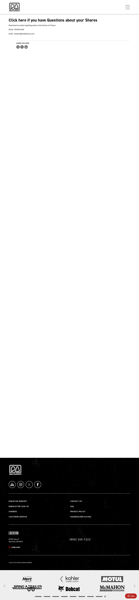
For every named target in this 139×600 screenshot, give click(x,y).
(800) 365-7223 (80, 539)
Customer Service (18, 517)
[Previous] (4, 585)
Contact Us (76, 501)
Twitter (29, 484)
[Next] (134, 585)
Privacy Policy (77, 511)
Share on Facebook (18, 47)
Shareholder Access (80, 517)
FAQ (72, 506)
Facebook (37, 484)
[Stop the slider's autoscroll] (105, 596)
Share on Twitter (22, 47)
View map (15, 547)
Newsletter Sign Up (19, 506)
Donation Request (18, 501)
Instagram (20, 484)
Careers (13, 511)
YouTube (12, 484)
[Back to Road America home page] (14, 6)
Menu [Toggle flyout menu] (127, 7)
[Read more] (27, 579)
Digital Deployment (24, 562)
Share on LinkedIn (26, 47)
